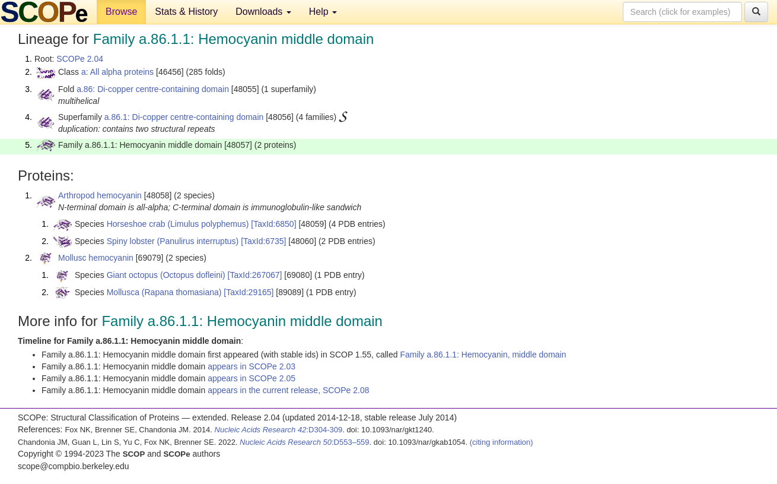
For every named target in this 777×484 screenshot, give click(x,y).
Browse (121, 12)
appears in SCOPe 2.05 (251, 378)
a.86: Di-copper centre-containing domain (153, 89)
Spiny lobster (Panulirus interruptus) (173, 241)
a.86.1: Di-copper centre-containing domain (184, 117)
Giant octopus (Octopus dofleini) (166, 275)
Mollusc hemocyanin (95, 257)
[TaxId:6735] (263, 241)
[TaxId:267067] (255, 275)
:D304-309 (279, 429)
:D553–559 (305, 442)
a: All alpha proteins (117, 72)
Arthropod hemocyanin (100, 195)
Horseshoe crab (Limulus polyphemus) (178, 224)
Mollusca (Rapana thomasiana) (164, 292)
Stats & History (186, 12)
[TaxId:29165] (248, 292)
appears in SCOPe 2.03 (251, 366)
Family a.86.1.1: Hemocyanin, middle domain (483, 354)
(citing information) (501, 442)
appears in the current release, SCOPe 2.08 (288, 390)
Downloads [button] (263, 12)
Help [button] (323, 12)
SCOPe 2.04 (79, 59)
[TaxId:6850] (273, 224)
